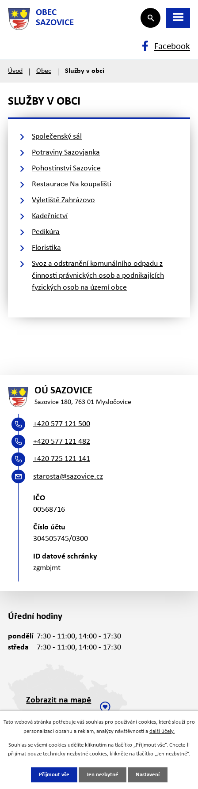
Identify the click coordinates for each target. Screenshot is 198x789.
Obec (43, 71)
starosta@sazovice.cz (68, 476)
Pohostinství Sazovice (66, 168)
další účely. (162, 731)
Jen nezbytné (102, 775)
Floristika (46, 248)
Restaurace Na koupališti (71, 184)
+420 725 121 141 (61, 459)
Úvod (15, 71)
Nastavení (148, 775)
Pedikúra (46, 232)
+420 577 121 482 (61, 442)
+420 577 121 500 (61, 424)
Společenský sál (57, 136)
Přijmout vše (54, 775)
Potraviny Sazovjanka (66, 152)
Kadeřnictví (50, 216)
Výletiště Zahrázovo (63, 200)
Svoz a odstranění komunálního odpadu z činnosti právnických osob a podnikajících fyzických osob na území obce (98, 276)
